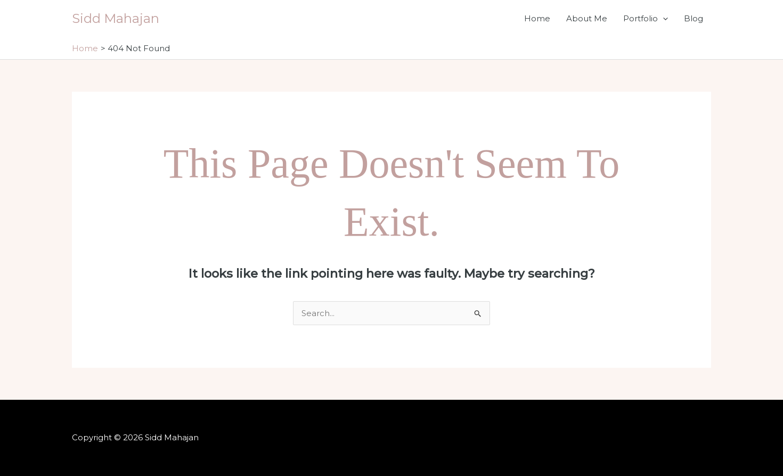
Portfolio (645, 18)
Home (537, 18)
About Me (586, 18)
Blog (693, 18)
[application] (663, 18)
